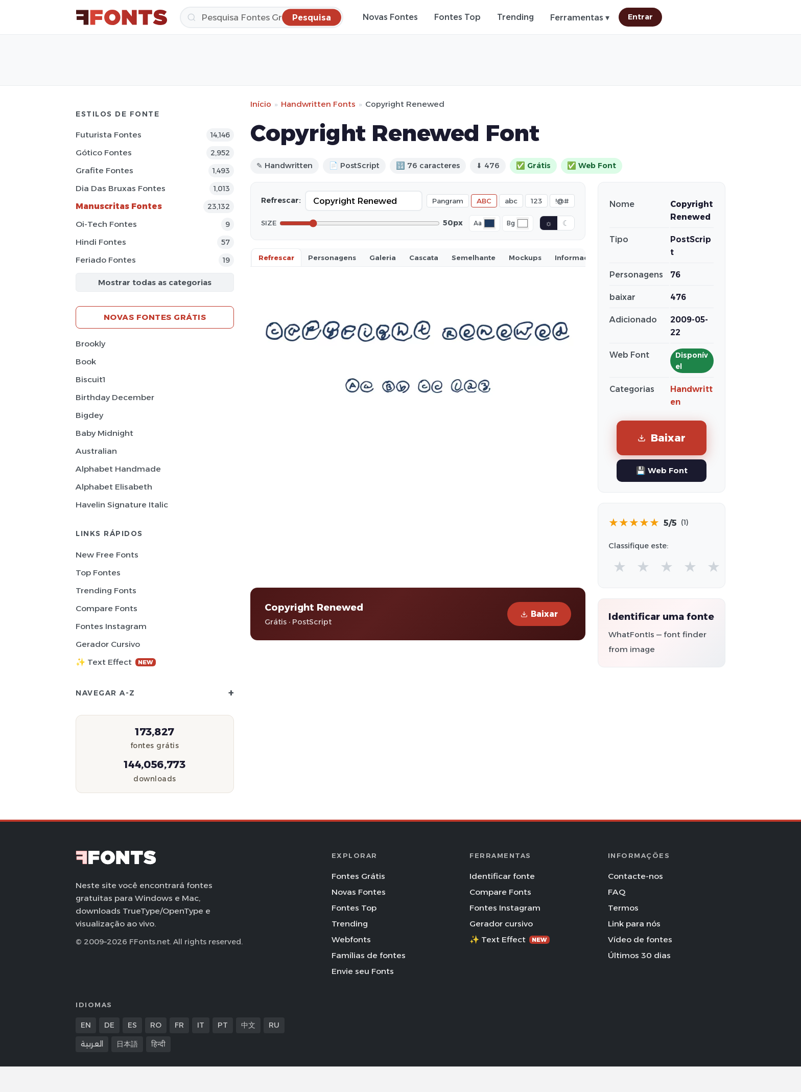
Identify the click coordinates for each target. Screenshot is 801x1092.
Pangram (447, 201)
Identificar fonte (502, 876)
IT (200, 1025)
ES (132, 1025)
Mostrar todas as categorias (154, 282)
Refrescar (276, 257)
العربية (92, 1044)
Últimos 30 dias (639, 955)
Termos (623, 908)
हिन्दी (158, 1044)
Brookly (90, 343)
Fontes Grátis (358, 876)
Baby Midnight (104, 433)
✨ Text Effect (116, 662)
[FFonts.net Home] (122, 17)
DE (109, 1025)
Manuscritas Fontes (119, 206)
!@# (562, 201)
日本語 (127, 1044)
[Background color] (522, 223)
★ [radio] (619, 566)
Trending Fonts (106, 590)
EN (86, 1025)
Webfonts (351, 939)
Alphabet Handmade (118, 469)
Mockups (525, 257)
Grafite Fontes (104, 170)
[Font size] (359, 223)
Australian (96, 451)
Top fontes (98, 572)
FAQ (616, 892)
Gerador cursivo (108, 644)
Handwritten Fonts (318, 104)
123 (536, 201)
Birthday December (115, 397)
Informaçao (576, 257)
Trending (515, 17)
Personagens (332, 257)
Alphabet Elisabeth (114, 487)
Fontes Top (457, 17)
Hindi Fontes (101, 242)
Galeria (382, 257)
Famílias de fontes (369, 955)
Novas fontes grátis (155, 317)
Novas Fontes (390, 17)
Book (86, 361)
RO (155, 1025)
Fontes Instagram (111, 626)
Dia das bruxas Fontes (121, 188)
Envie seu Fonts (363, 971)
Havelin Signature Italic (122, 504)
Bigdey (89, 415)
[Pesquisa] (261, 17)
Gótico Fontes (104, 152)
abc (511, 201)
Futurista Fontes (109, 135)
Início (260, 104)
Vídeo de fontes (640, 939)
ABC (484, 201)
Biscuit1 (90, 379)
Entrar (640, 16)
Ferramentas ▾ (579, 17)
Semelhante (474, 257)
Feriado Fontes (106, 260)
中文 (248, 1025)
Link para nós (634, 923)
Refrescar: (281, 200)
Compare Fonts (106, 608)
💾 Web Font (662, 470)
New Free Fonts (107, 555)
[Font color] (489, 223)
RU (274, 1025)
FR (179, 1025)
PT (223, 1025)
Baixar (539, 614)
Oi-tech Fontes (106, 224)
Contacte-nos (635, 876)
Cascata (423, 257)
